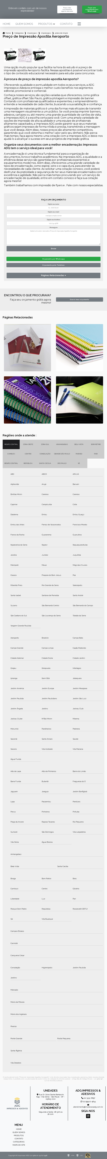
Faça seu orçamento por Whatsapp (91, 9)
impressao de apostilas (32, 33)
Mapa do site (19, 1145)
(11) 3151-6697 (88, 1098)
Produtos (45, 24)
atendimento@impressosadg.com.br (88, 1106)
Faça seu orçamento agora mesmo (67, 9)
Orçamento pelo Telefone (53, 265)
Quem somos (24, 24)
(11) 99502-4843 (88, 1101)
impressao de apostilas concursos (46, 33)
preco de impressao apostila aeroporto (61, 33)
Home (6, 24)
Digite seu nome (53, 204)
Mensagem (53, 227)
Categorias (18, 33)
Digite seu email (53, 212)
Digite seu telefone (53, 219)
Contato (66, 24)
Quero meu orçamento (79, 299)
